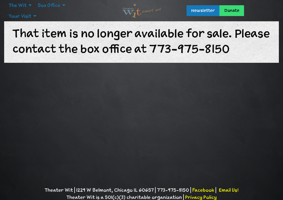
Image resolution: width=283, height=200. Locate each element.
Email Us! (229, 190)
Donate (231, 10)
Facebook (203, 190)
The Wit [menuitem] (18, 5)
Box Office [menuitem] (49, 5)
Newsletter (203, 10)
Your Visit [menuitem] (20, 16)
